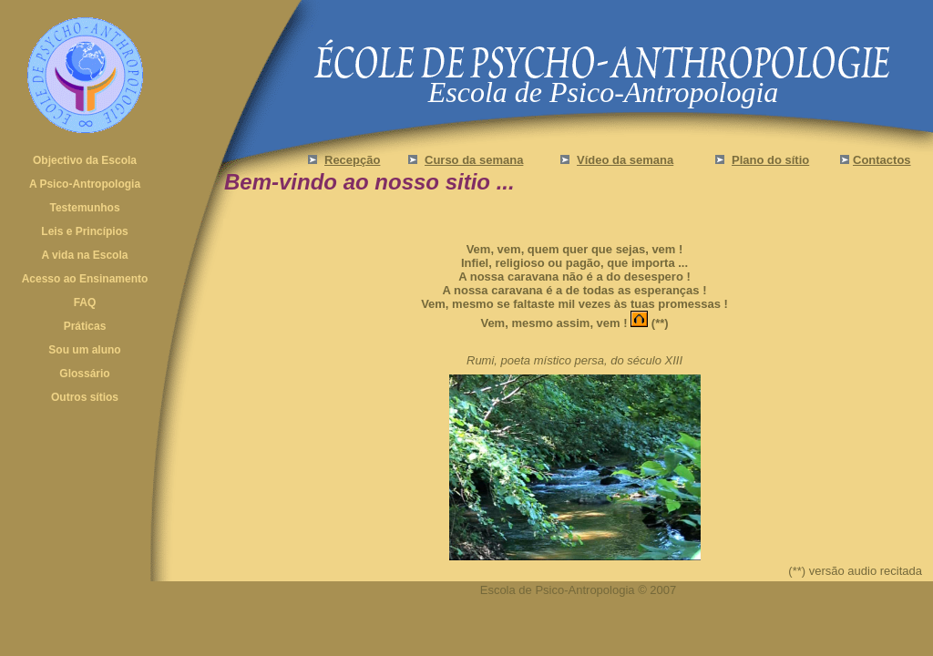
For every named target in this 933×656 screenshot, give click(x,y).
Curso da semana (474, 160)
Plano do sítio (770, 160)
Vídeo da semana (625, 160)
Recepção (352, 160)
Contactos (882, 160)
